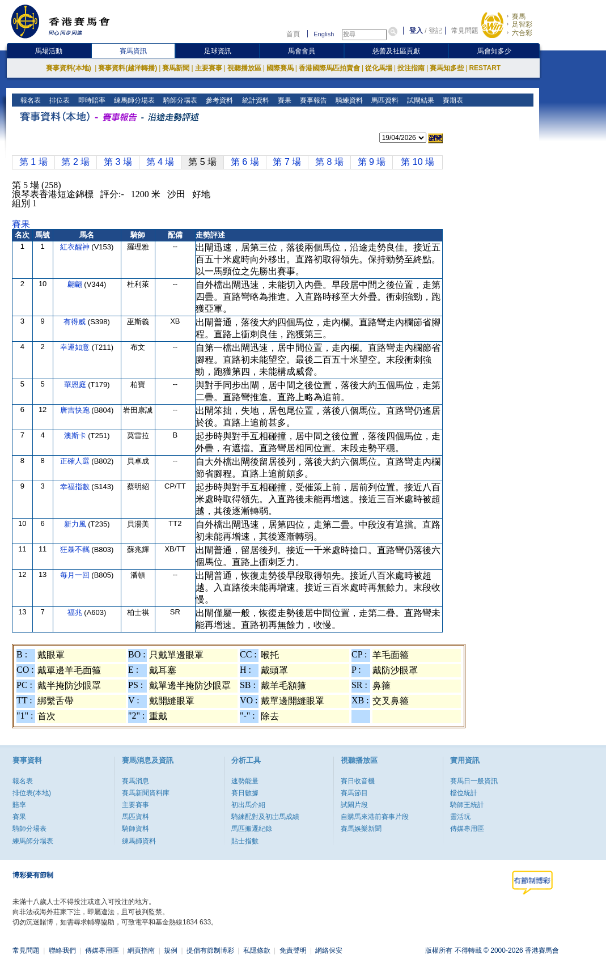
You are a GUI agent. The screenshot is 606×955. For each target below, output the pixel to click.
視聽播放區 (244, 68)
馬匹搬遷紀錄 (251, 829)
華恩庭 (76, 384)
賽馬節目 (354, 793)
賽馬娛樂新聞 (361, 829)
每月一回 (76, 575)
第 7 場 (287, 162)
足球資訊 (217, 51)
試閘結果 (419, 100)
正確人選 (76, 461)
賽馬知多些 (447, 68)
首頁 (293, 34)
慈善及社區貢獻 (396, 51)
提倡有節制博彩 (210, 950)
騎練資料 (347, 100)
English (323, 34)
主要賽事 (208, 68)
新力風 (76, 524)
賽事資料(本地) (69, 68)
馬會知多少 (494, 51)
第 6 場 (245, 162)
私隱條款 (256, 950)
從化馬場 (378, 68)
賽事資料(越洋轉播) (127, 68)
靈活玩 (460, 817)
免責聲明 (293, 950)
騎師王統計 (467, 805)
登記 (435, 31)
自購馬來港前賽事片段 (375, 817)
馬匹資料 (383, 100)
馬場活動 (48, 51)
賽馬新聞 (175, 68)
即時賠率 (91, 100)
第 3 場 (118, 162)
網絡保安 (328, 950)
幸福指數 (76, 486)
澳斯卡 (76, 435)
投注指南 (411, 68)
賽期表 (451, 100)
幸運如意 (76, 347)
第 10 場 (417, 162)
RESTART (485, 68)
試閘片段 (354, 805)
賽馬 (519, 16)
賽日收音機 (358, 781)
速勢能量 (244, 781)
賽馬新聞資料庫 (145, 793)
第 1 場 (33, 162)
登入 (416, 31)
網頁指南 (141, 950)
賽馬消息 (135, 781)
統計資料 (254, 100)
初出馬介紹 (248, 805)
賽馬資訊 (133, 51)
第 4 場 (160, 162)
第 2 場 (75, 162)
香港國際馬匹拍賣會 (329, 68)
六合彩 (522, 33)
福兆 (75, 612)
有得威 (75, 321)
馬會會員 (301, 51)
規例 (170, 950)
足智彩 (522, 24)
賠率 (19, 805)
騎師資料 (135, 829)
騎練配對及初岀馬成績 (265, 817)
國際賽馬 (280, 68)
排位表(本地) (31, 793)
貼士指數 (244, 841)
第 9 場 (372, 162)
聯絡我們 (62, 950)
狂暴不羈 (76, 549)
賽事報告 (312, 100)
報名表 (30, 100)
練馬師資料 (139, 841)
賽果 (283, 100)
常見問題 (464, 31)
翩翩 (75, 284)
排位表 (59, 100)
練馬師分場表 (133, 100)
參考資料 (218, 100)
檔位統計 (463, 793)
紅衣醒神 (76, 247)
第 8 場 (329, 162)
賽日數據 (244, 793)
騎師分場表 (179, 100)
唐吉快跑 (76, 410)
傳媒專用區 (467, 829)
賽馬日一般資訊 (474, 781)
